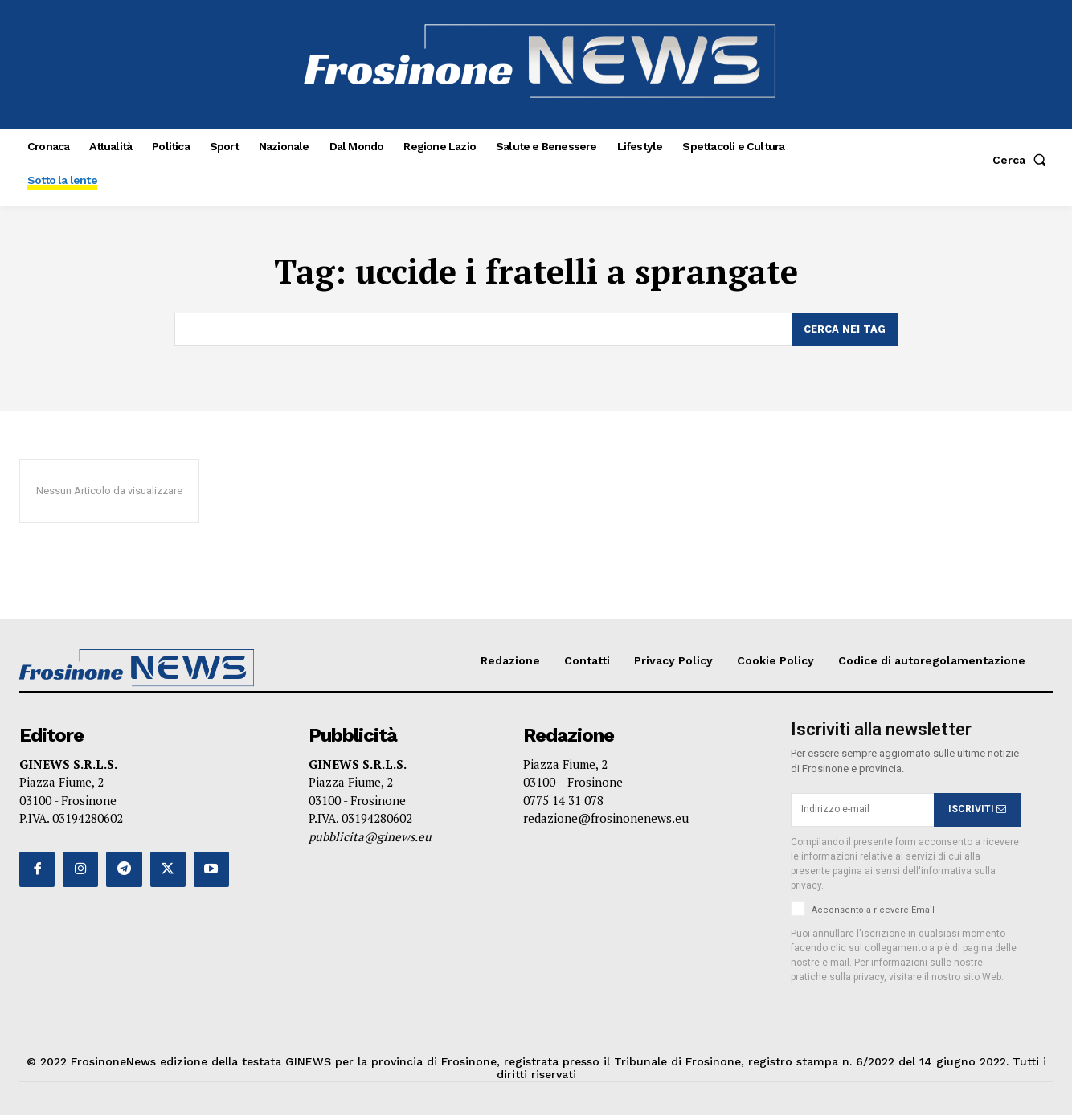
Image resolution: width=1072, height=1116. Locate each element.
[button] (1022, 160)
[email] (862, 810)
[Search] (845, 329)
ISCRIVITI (977, 809)
